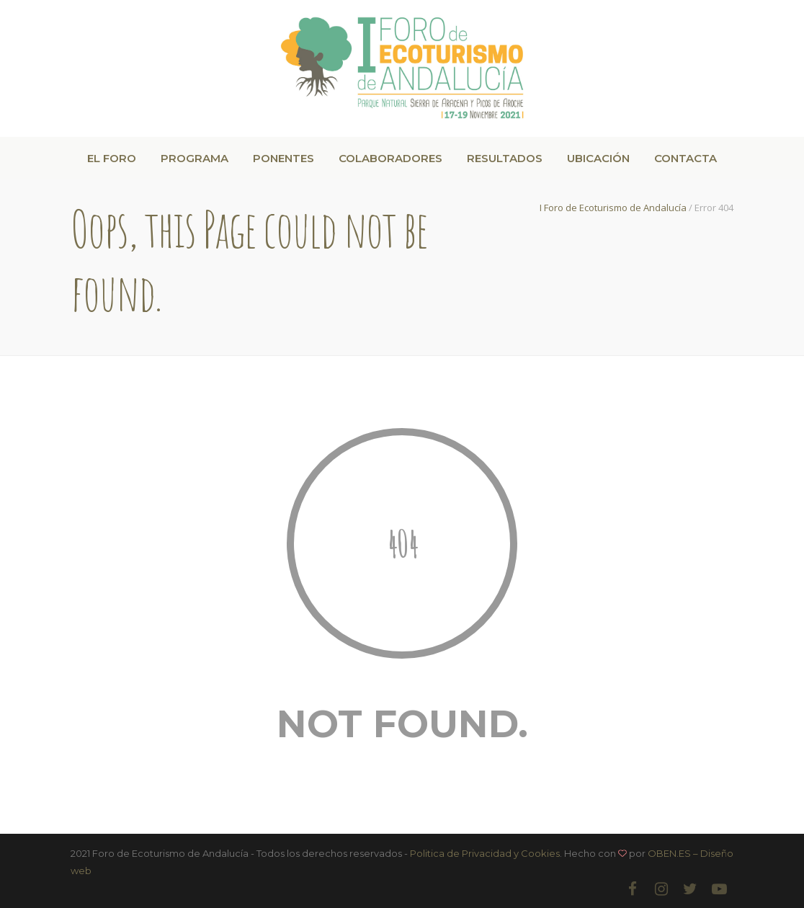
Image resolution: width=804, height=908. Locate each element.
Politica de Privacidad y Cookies (485, 853)
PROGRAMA (194, 158)
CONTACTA (685, 158)
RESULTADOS (504, 158)
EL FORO (111, 158)
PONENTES (283, 158)
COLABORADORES (390, 158)
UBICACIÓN (598, 158)
